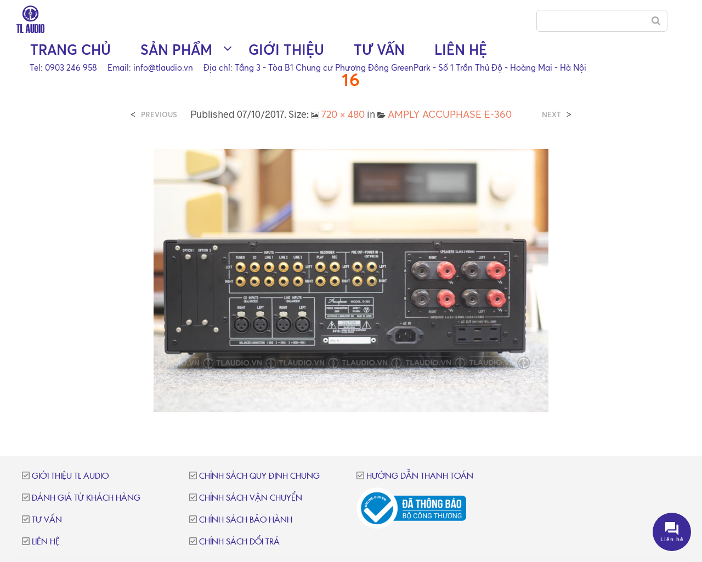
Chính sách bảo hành (245, 520)
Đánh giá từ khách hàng (86, 498)
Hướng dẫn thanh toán (419, 476)
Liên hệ (460, 49)
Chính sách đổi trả (239, 542)
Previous (159, 114)
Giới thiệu (286, 49)
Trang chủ (70, 49)
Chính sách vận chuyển (250, 498)
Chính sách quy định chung (259, 476)
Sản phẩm (176, 49)
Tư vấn (379, 49)
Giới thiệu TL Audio (70, 476)
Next (551, 114)
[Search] (656, 20)
